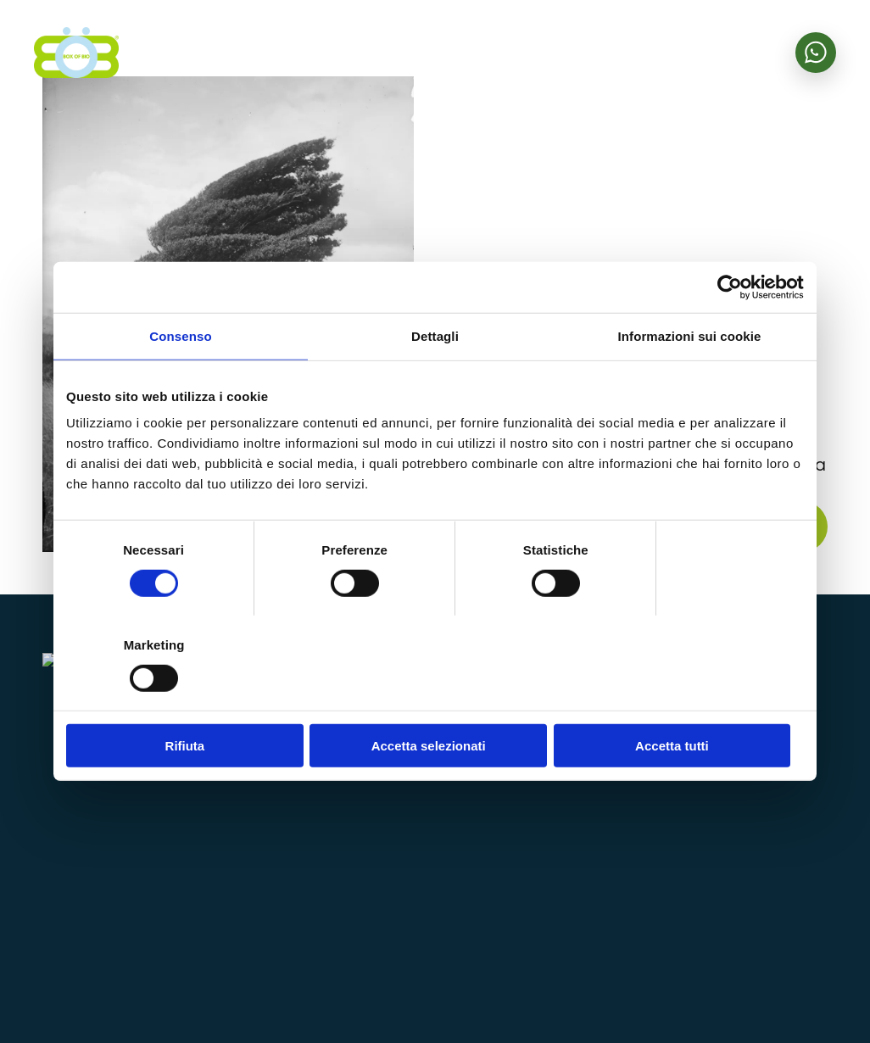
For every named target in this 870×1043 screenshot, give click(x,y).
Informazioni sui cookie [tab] (689, 383)
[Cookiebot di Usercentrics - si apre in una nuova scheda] (729, 335)
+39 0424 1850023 (455, 858)
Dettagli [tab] (435, 383)
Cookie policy (791, 991)
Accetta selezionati (434, 698)
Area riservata (734, 787)
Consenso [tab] (180, 383)
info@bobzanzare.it (455, 823)
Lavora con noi (733, 882)
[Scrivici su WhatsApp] (815, 52)
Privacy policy (698, 991)
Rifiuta (187, 698)
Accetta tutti (683, 698)
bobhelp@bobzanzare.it (469, 912)
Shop (699, 750)
